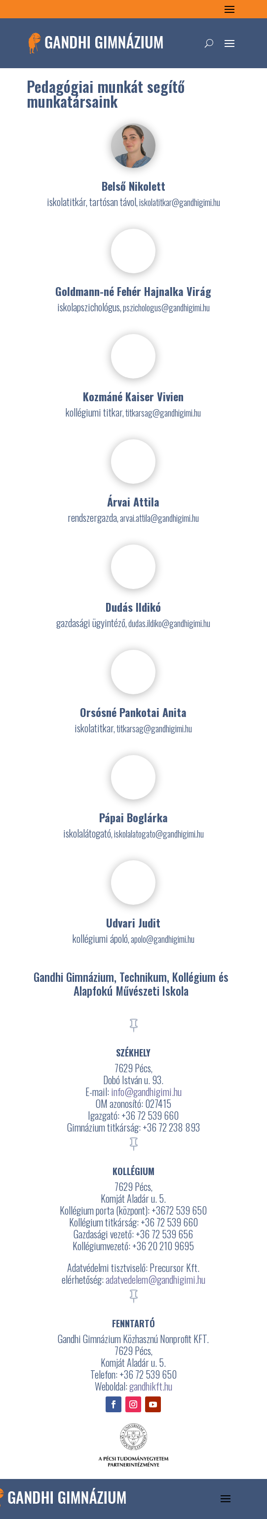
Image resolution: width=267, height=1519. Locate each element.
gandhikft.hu (150, 1386)
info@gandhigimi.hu (146, 1091)
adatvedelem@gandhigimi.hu (155, 1279)
